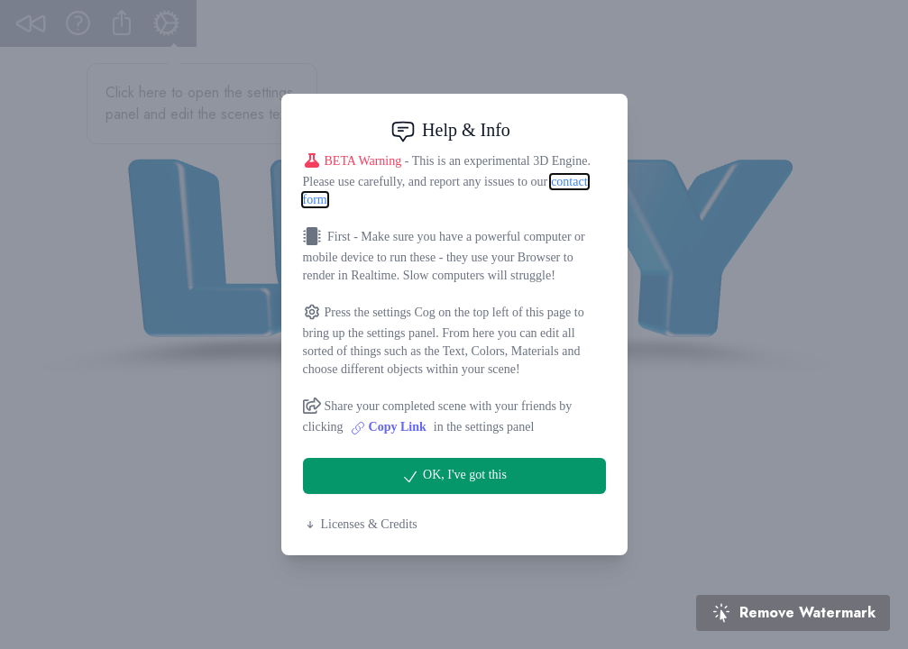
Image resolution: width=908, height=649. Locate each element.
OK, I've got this (454, 477)
